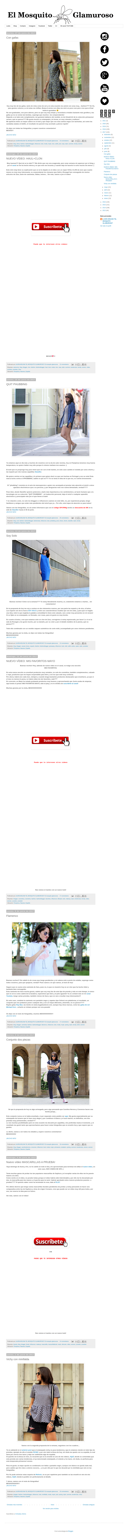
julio (105, 149)
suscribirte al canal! (70, 683)
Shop (15, 26)
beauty (15, 1344)
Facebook (41, 26)
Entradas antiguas (89, 1505)
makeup (68, 898)
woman (9, 901)
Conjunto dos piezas (110, 174)
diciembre (107, 134)
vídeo (88, 367)
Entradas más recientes (14, 1505)
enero (106, 198)
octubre (106, 140)
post (60, 143)
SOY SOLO (32, 611)
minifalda (44, 1494)
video (87, 898)
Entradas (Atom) (20, 1514)
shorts (65, 520)
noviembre (107, 137)
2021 (104, 121)
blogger (25, 367)
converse (33, 1147)
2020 (104, 124)
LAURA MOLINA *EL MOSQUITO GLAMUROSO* (110, 221)
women (80, 143)
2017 (104, 132)
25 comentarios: (64, 518)
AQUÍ (14, 1477)
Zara (19, 369)
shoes (61, 520)
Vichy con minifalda (110, 183)
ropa (63, 143)
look (42, 143)
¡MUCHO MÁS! (11, 135)
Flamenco (107, 171)
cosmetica (21, 898)
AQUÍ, (72, 1457)
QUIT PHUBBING (109, 161)
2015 (104, 205)
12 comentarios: (64, 364)
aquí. (67, 1116)
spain (77, 646)
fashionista (37, 520)
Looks (8, 26)
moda (45, 143)
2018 (104, 129)
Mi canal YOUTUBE (66, 26)
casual (23, 646)
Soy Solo (107, 164)
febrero (106, 195)
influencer (37, 143)
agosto (106, 146)
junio (106, 151)
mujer (49, 143)
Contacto (23, 26)
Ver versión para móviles (51, 1508)
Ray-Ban (19, 1005)
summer (71, 143)
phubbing (53, 520)
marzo (106, 193)
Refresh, (38, 1474)
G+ (56, 26)
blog (14, 143)
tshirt (78, 1024)
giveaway (52, 646)
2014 (104, 208)
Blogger (70, 1531)
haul (46, 367)
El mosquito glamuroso (51, 140)
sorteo (73, 646)
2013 (104, 210)
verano (84, 367)
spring (66, 1024)
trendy (75, 143)
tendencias (74, 367)
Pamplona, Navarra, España (22, 146)
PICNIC (36, 1452)
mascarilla (44, 1344)
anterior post (27, 1450)
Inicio (52, 1505)
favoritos (48, 898)
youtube (9, 369)
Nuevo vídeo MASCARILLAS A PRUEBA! (110, 179)
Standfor (38, 472)
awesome (16, 367)
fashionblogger (29, 143)
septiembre (108, 143)
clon (29, 367)
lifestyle (60, 898)
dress (18, 143)
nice (53, 143)
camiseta (24, 1024)
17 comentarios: (64, 896)
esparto (32, 646)
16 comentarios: (64, 1144)
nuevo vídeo (87, 1167)
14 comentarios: (64, 140)
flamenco (44, 1024)
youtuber (15, 369)
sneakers (63, 1147)
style (66, 143)
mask (59, 1344)
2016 (104, 202)
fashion (23, 143)
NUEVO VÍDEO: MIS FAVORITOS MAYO (111, 168)
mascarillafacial (52, 1344)
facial (27, 1344)
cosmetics (28, 898)
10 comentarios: (64, 1491)
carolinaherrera (26, 1147)
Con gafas (107, 154)
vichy (80, 1494)
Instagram (32, 26)
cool (18, 520)
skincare (64, 1344)
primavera (57, 1147)
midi (66, 646)
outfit (56, 143)
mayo (106, 187)
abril (105, 190)
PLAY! (57, 1182)
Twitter (50, 26)
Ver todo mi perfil (105, 226)
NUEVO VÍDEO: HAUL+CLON (109, 157)
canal (14, 165)
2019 (104, 126)
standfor (70, 520)
